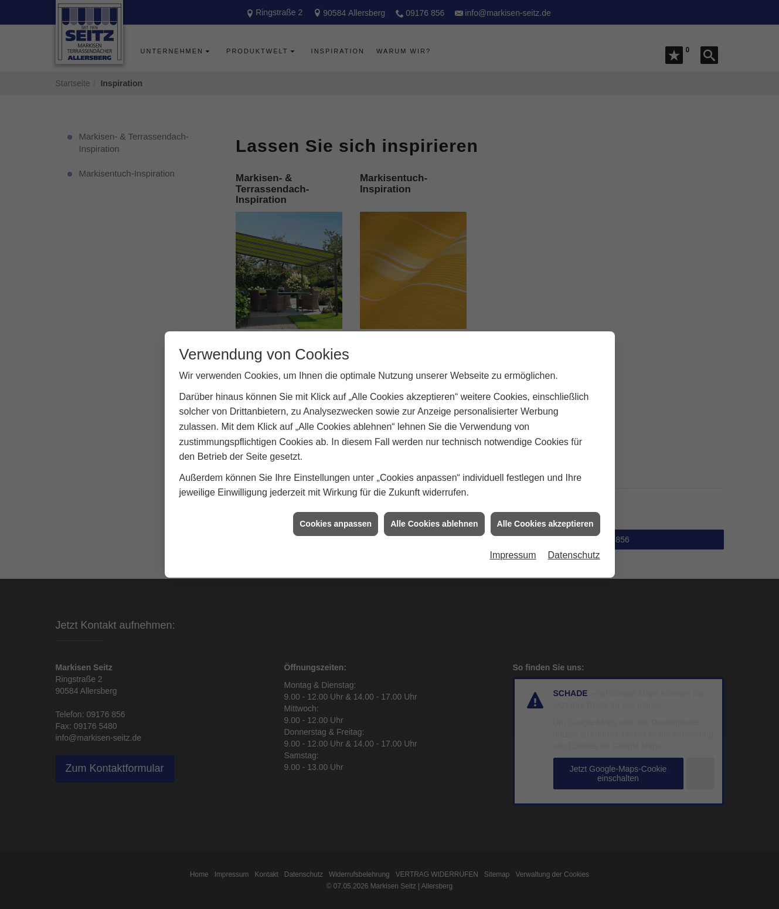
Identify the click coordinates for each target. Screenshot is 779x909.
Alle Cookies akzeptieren (545, 505)
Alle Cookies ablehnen (434, 505)
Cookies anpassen (336, 505)
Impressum (512, 537)
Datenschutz (574, 537)
